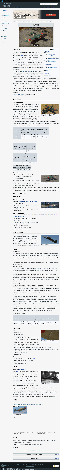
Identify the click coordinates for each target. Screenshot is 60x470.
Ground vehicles (6, 15)
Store (6, 1)
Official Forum (5, 25)
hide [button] (53, 49)
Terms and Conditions (20, 464)
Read (42, 6)
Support (9, 1)
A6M (22, 55)
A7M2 (21, 380)
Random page (3, 38)
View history (52, 6)
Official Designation (18, 94)
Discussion (19, 6)
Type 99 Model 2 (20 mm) (24, 201)
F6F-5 (35, 245)
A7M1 (55, 208)
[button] (57, 454)
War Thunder (5, 28)
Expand (57, 454)
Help (2, 39)
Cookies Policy (40, 464)
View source (46, 6)
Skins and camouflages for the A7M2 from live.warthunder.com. (28, 404)
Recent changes (4, 36)
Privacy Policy (34, 464)
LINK (50, 14)
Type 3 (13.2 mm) (33, 201)
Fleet (4, 17)
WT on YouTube (6, 23)
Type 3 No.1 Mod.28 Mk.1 (37, 214)
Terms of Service (28, 464)
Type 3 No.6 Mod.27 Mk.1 (48, 214)
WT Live (4, 30)
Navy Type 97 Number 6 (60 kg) (25, 214)
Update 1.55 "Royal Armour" (28, 71)
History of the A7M (22, 369)
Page (15, 6)
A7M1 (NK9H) (48, 21)
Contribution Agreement (30, 466)
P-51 (38, 245)
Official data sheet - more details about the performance (26, 450)
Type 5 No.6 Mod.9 (22, 216)
